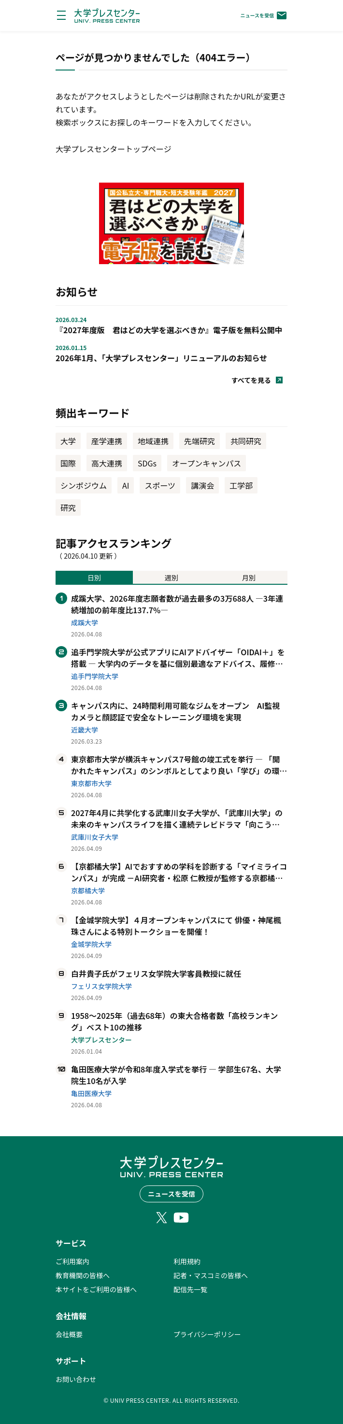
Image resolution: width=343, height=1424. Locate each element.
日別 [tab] (94, 577)
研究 (68, 507)
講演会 (202, 485)
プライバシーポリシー (207, 1334)
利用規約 (186, 1261)
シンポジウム (83, 485)
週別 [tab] (171, 577)
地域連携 (153, 441)
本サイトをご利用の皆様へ (96, 1289)
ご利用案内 (72, 1261)
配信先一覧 (190, 1289)
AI (125, 485)
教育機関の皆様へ (83, 1275)
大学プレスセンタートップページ (114, 149)
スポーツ (159, 485)
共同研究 (245, 441)
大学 (68, 441)
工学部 (241, 485)
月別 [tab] (249, 577)
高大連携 (106, 463)
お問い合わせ (76, 1379)
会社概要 (69, 1334)
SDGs (147, 463)
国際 (68, 463)
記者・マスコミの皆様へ (210, 1275)
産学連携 (106, 441)
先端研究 (199, 441)
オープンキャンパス (206, 463)
